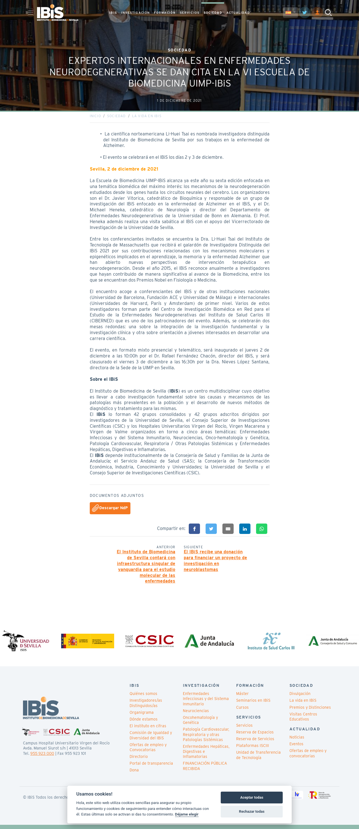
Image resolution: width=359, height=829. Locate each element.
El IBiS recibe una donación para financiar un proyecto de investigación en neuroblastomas (215, 562)
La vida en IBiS (147, 118)
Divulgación (299, 698)
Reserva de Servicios (255, 743)
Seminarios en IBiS (253, 705)
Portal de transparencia (151, 767)
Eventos (296, 748)
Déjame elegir (187, 814)
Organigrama (142, 716)
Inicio (95, 118)
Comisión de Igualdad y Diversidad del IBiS (151, 739)
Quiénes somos (143, 698)
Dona (134, 774)
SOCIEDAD (213, 13)
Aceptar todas (251, 797)
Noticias (296, 741)
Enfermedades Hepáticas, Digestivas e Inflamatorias (206, 756)
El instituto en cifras (148, 730)
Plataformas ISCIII (252, 750)
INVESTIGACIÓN (135, 13)
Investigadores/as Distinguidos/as (146, 707)
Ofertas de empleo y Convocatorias (148, 751)
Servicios (244, 729)
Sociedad (116, 118)
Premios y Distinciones (310, 711)
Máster (242, 698)
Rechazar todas (251, 811)
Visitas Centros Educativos (303, 721)
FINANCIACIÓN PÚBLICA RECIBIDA (205, 770)
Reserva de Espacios (255, 736)
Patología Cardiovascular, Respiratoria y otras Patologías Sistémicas (206, 738)
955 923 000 (42, 757)
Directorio (139, 761)
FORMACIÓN (165, 13)
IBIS (113, 13)
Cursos (242, 711)
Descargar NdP (110, 510)
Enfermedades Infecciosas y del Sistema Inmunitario (206, 703)
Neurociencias (196, 715)
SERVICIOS (189, 13)
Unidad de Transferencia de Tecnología (258, 759)
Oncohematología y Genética (200, 724)
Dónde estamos (144, 723)
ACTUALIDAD (238, 13)
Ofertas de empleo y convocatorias (307, 757)
